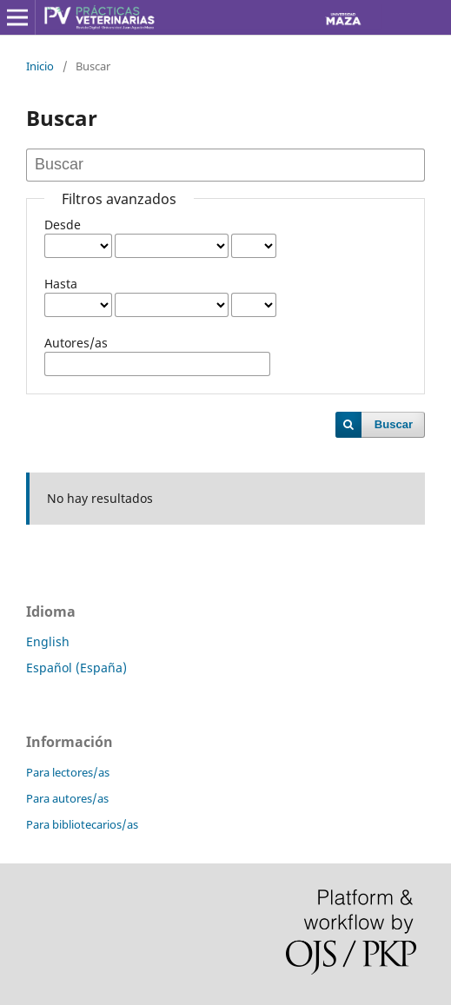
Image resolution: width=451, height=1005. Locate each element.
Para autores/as (67, 798)
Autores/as (76, 342)
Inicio (40, 66)
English (48, 641)
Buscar (394, 424)
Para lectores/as (67, 772)
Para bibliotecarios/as (82, 824)
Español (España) (76, 667)
